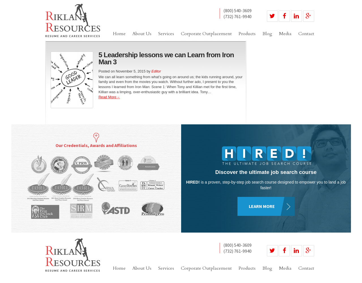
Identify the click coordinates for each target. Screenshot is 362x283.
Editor (156, 71)
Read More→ (109, 97)
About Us (141, 34)
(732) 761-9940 (237, 16)
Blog (267, 34)
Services (166, 34)
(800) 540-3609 (237, 10)
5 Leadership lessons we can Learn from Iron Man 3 (166, 58)
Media (285, 34)
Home (119, 34)
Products (247, 34)
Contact (306, 34)
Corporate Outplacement (206, 34)
